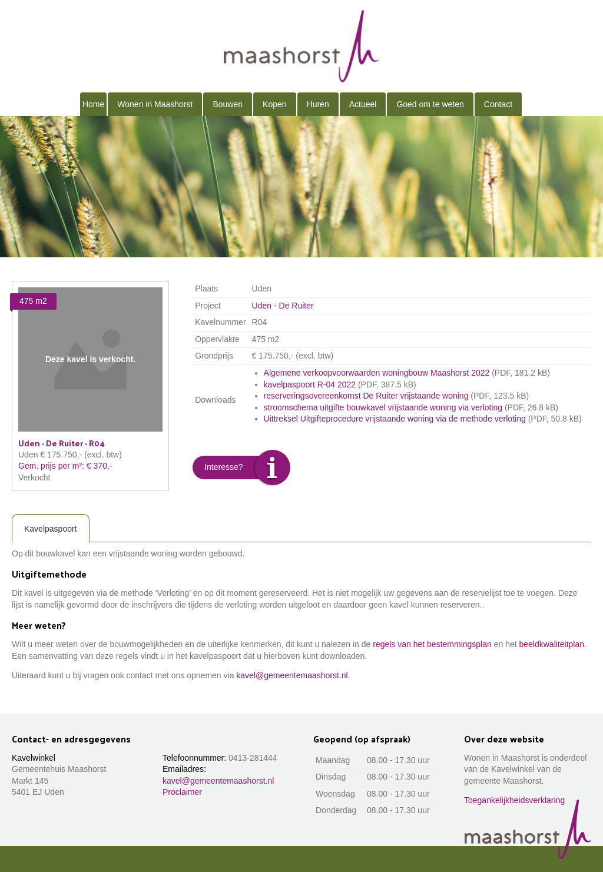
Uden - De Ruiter (283, 305)
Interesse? (223, 467)
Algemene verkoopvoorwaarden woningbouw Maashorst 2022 (377, 372)
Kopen (274, 104)
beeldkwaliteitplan (552, 644)
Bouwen (228, 104)
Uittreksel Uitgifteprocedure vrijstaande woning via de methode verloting (395, 418)
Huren (318, 104)
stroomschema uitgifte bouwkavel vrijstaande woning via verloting (383, 407)
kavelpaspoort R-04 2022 (310, 384)
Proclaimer (182, 792)
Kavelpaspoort (50, 528)
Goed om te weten (429, 104)
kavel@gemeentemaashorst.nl (291, 675)
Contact (498, 104)
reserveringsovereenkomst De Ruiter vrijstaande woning (366, 395)
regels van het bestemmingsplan (432, 644)
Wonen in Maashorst (155, 104)
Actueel (363, 104)
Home (93, 104)
